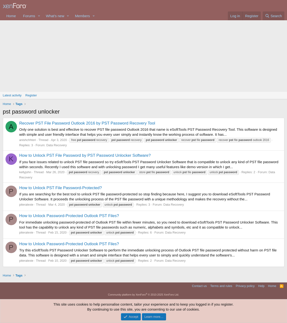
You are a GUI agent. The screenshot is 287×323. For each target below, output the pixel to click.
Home (11, 16)
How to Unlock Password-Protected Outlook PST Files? (69, 216)
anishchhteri (27, 140)
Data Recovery (56, 145)
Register (31, 95)
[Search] (273, 15)
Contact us (199, 286)
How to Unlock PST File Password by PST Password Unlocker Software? (85, 155)
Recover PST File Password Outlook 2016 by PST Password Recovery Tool (87, 123)
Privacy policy (245, 286)
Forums (29, 16)
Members (82, 16)
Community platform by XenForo (143, 294)
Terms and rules (221, 286)
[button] (39, 15)
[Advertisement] (143, 56)
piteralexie (26, 204)
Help (261, 286)
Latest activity (12, 95)
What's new (55, 16)
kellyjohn (25, 172)
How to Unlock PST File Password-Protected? (60, 188)
